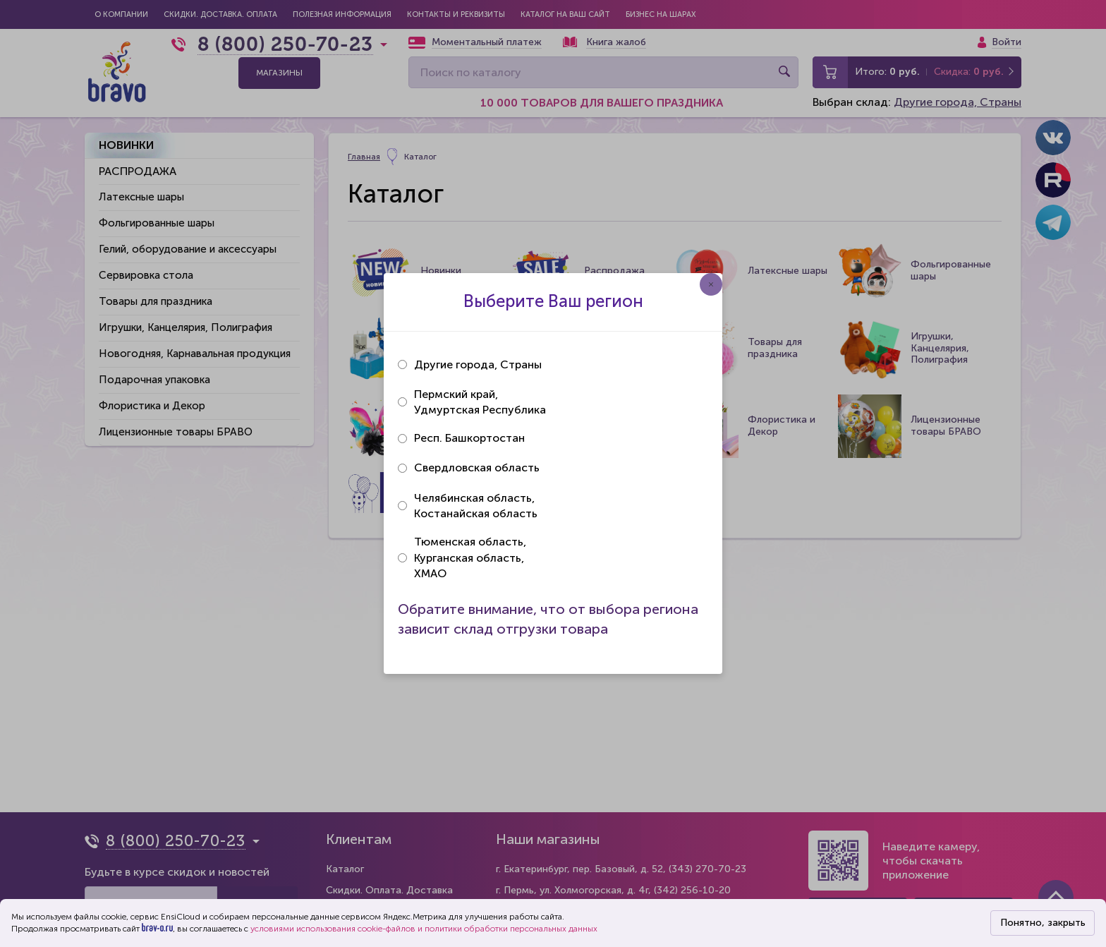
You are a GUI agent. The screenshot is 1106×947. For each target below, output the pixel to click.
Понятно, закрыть (1043, 923)
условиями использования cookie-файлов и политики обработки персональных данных (423, 929)
